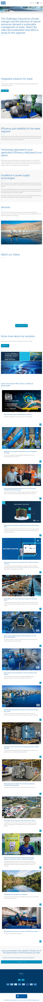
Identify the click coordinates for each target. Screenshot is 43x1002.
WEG (3, 3)
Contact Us (21, 961)
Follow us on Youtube (21, 325)
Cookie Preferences (22, 996)
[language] (38, 3)
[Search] (36, 3)
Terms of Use (20, 1000)
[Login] (31, 3)
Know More (5, 90)
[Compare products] (33, 3)
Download (4, 345)
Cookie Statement (13, 1000)
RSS (25, 1000)
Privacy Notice (6, 1000)
